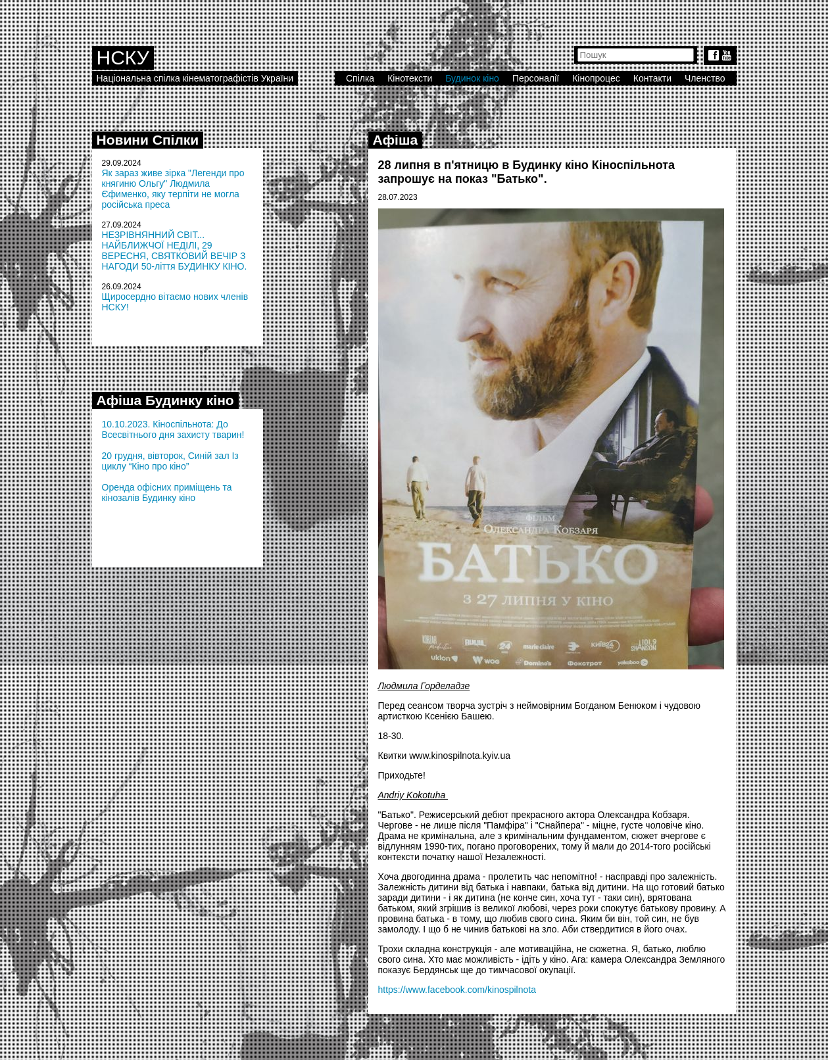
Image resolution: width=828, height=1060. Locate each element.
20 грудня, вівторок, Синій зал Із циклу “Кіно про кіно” (170, 460)
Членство (705, 78)
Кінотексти (409, 78)
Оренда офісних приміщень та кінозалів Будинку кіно (167, 492)
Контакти (652, 78)
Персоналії (535, 78)
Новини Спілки (148, 139)
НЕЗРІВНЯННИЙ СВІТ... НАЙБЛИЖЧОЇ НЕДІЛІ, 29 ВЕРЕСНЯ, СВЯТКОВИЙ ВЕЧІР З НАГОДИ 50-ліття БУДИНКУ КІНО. (174, 250)
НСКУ (123, 57)
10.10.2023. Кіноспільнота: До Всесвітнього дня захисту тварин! (173, 429)
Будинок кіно (472, 78)
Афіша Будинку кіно (165, 400)
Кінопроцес (596, 78)
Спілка (360, 78)
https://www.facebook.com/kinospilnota (457, 989)
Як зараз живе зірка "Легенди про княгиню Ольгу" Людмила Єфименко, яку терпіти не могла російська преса (173, 189)
